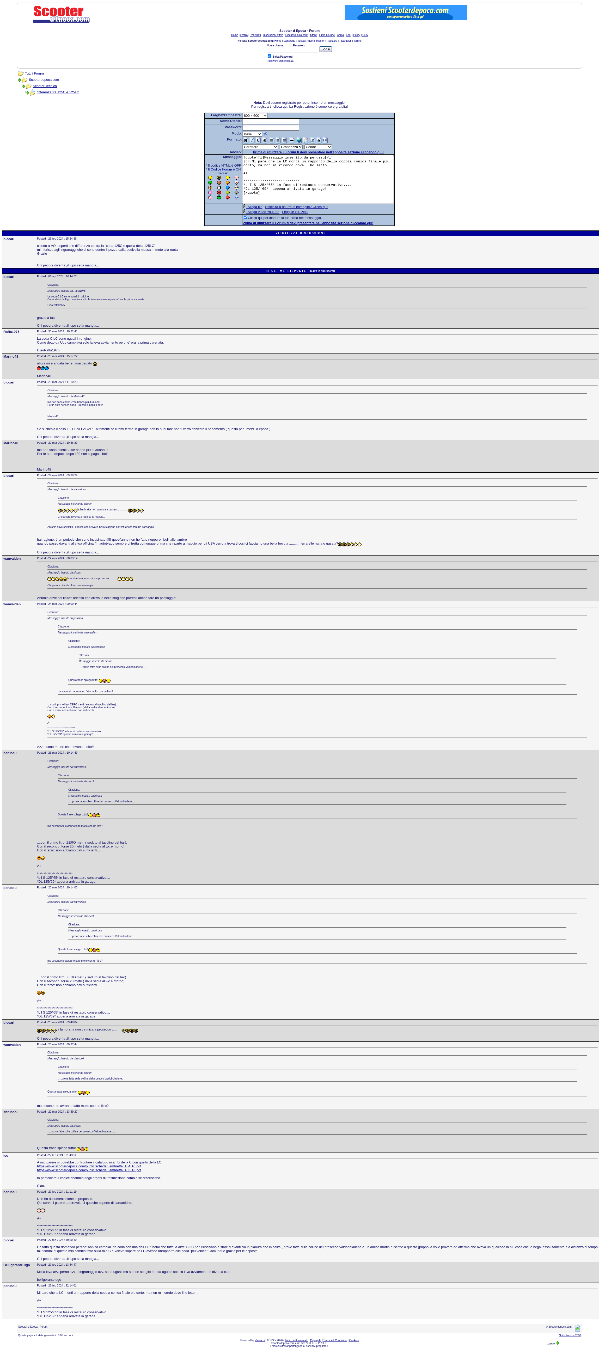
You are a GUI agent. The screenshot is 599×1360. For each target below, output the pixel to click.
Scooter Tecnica (45, 86)
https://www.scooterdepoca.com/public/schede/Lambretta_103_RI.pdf (89, 1179)
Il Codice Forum (211, 169)
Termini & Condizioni (335, 1349)
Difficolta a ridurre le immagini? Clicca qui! (287, 216)
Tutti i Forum (34, 73)
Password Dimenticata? (280, 60)
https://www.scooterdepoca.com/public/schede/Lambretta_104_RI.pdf (89, 1176)
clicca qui (280, 106)
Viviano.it (260, 1349)
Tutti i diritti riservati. (296, 1349)
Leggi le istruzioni (286, 221)
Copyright (315, 1349)
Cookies (354, 1349)
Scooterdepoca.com (44, 80)
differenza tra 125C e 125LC (58, 92)
